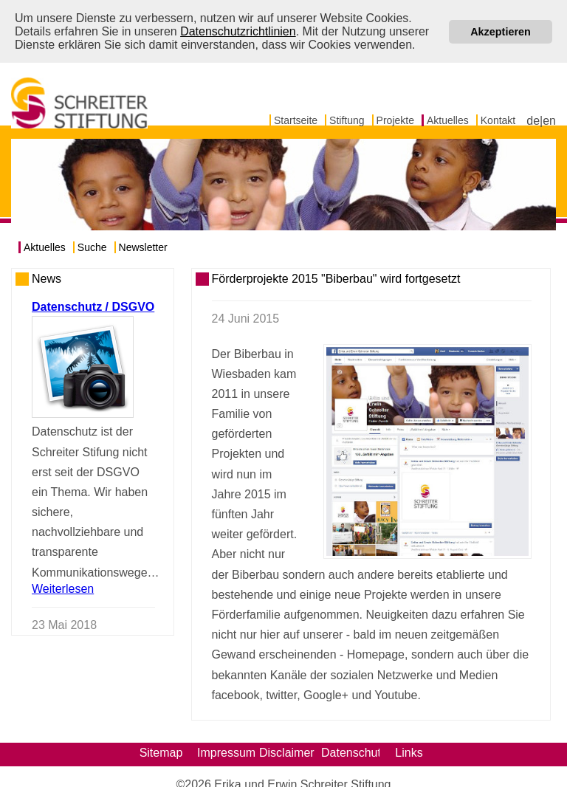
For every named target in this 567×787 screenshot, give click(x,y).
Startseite (295, 120)
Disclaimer (287, 752)
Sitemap (161, 752)
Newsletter (143, 246)
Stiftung (346, 120)
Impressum (224, 752)
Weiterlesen (63, 587)
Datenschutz (349, 752)
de (533, 120)
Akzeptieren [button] (500, 32)
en (549, 120)
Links (408, 752)
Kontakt (498, 120)
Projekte (395, 120)
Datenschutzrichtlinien (238, 31)
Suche (92, 246)
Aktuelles (448, 120)
